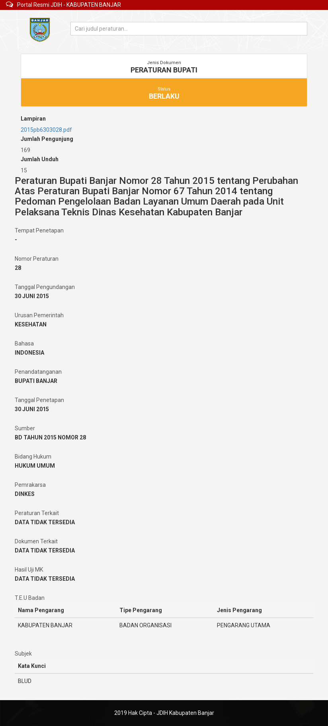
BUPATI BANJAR (36, 381)
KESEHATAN (31, 324)
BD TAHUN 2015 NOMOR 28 (50, 437)
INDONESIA (29, 352)
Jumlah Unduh (40, 159)
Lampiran (33, 118)
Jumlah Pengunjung (47, 139)
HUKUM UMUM (35, 466)
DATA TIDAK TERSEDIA (45, 522)
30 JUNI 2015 (32, 296)
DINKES (25, 494)
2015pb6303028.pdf (46, 130)
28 (18, 268)
